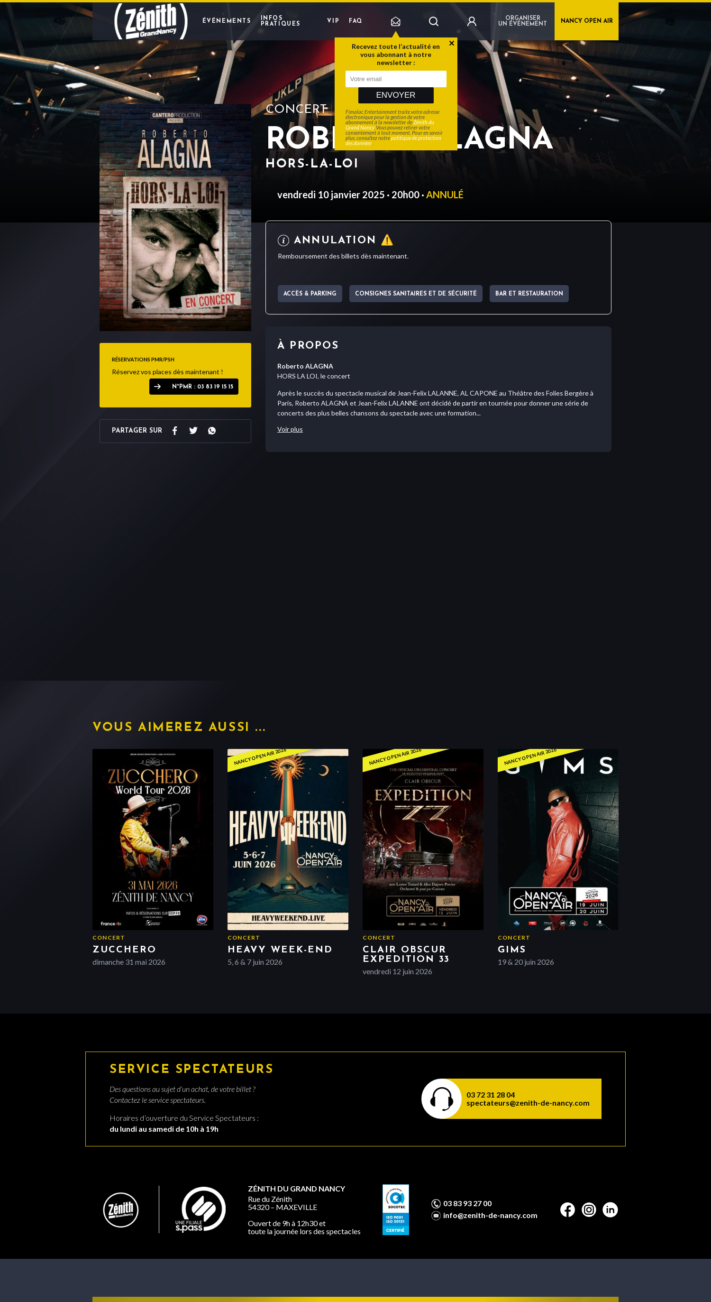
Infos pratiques (281, 21)
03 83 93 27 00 (467, 1203)
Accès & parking (310, 294)
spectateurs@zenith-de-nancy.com (528, 1103)
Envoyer (395, 95)
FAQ (356, 21)
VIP (333, 21)
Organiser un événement (522, 21)
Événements (226, 21)
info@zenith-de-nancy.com (490, 1215)
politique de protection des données (393, 140)
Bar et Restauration (529, 294)
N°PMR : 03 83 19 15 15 (202, 387)
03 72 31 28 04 (490, 1094)
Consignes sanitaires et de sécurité (416, 294)
